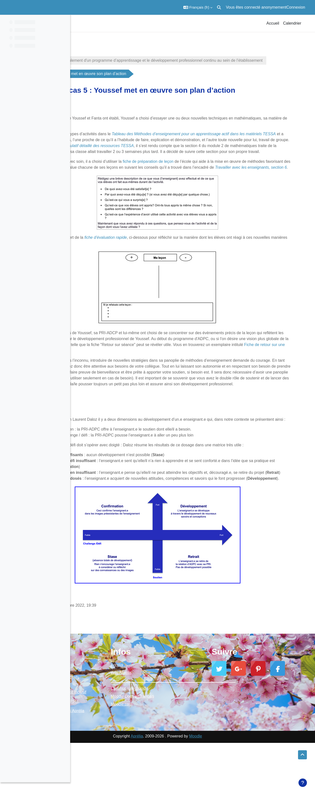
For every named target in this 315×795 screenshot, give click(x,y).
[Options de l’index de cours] (63, 22)
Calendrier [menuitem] (292, 23)
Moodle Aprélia (93, 719)
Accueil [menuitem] (273, 23)
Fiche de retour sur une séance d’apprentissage (173, 368)
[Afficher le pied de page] (302, 782)
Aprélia (164, 706)
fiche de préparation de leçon (201, 173)
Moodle (230, 788)
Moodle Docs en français (179, 737)
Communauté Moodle (176, 730)
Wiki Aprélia (168, 714)
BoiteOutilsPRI (92, 47)
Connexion (295, 7)
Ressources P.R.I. (134, 748)
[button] (197, 7)
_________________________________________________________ (193, 722)
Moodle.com (168, 745)
